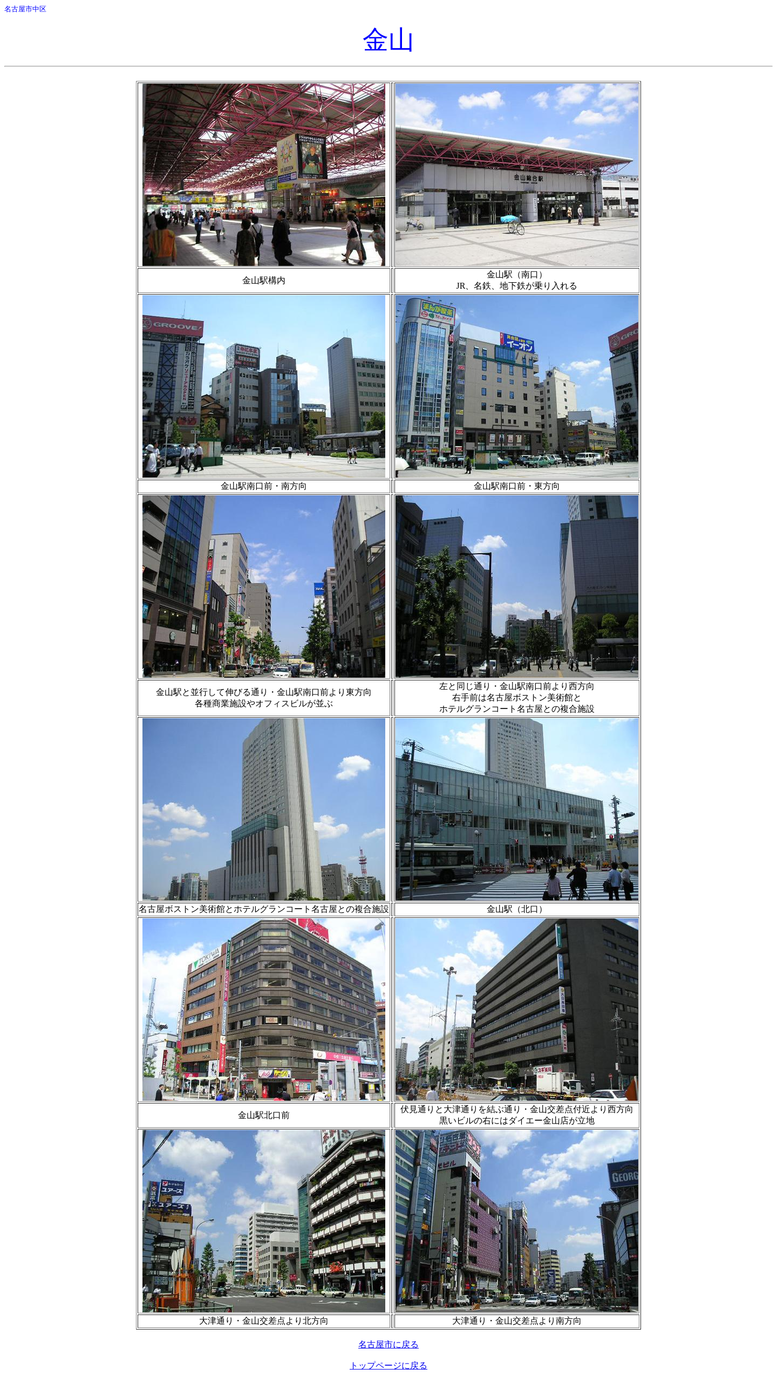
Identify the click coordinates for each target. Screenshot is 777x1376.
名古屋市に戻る (388, 1344)
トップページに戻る (388, 1365)
